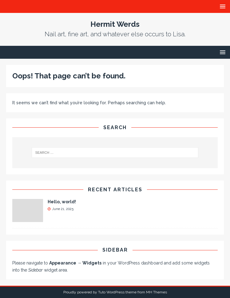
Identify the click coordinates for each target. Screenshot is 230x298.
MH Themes (156, 292)
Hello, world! (62, 201)
